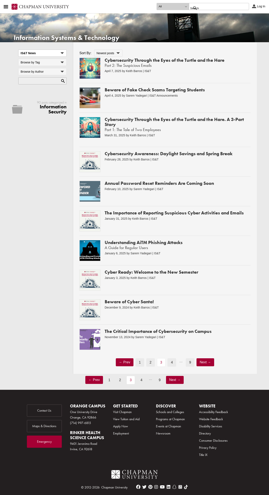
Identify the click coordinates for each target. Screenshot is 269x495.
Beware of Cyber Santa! (129, 302)
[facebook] (138, 487)
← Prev (124, 362)
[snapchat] (174, 487)
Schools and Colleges (170, 412)
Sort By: (85, 53)
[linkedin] (168, 487)
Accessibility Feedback (213, 412)
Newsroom (163, 433)
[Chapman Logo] (134, 475)
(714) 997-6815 (80, 423)
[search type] (173, 6)
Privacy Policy (207, 447)
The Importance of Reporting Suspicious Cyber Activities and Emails (174, 213)
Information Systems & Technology (66, 37)
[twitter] (144, 487)
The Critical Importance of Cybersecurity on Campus (158, 331)
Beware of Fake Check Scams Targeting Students (155, 90)
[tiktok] (186, 487)
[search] (214, 8)
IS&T (148, 71)
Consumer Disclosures (213, 440)
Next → (205, 362)
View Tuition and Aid (126, 419)
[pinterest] (150, 487)
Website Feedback (211, 419)
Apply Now (120, 426)
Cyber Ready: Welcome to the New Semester (151, 272)
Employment (121, 433)
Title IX (203, 455)
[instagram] (156, 487)
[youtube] (162, 487)
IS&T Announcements (163, 95)
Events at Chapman (168, 426)
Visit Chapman (122, 412)
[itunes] (180, 487)
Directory (205, 433)
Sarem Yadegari (136, 95)
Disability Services (210, 426)
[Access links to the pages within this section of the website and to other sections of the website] (6, 6)
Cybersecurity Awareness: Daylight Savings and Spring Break (168, 154)
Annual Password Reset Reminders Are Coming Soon (159, 183)
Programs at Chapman (170, 419)
